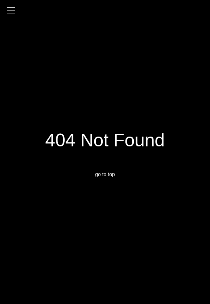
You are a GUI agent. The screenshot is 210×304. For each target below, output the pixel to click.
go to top (105, 174)
